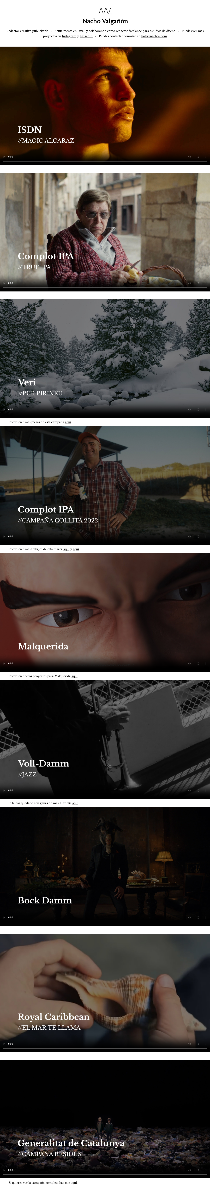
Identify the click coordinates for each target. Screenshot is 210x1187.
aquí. (74, 1182)
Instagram (69, 36)
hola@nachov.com (154, 36)
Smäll (81, 31)
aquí (68, 422)
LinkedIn (86, 36)
